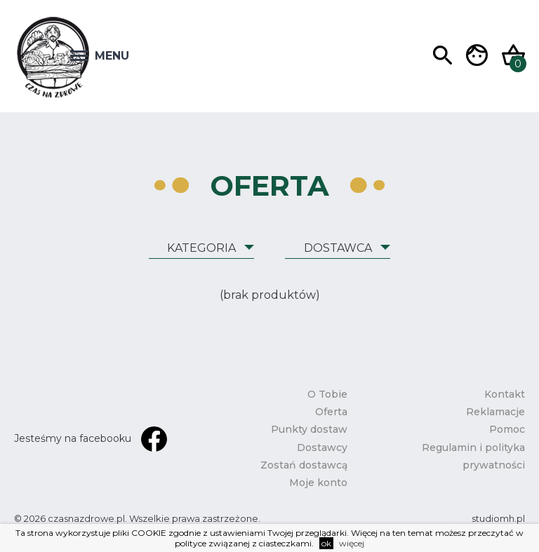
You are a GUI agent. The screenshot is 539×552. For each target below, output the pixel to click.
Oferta (331, 411)
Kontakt (504, 394)
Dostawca (338, 248)
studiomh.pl (498, 518)
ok (326, 543)
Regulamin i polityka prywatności (473, 456)
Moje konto (318, 482)
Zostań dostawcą (303, 465)
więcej (351, 543)
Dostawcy (322, 447)
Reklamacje (495, 411)
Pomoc (507, 429)
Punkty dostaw (309, 429)
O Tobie (327, 394)
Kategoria (201, 248)
